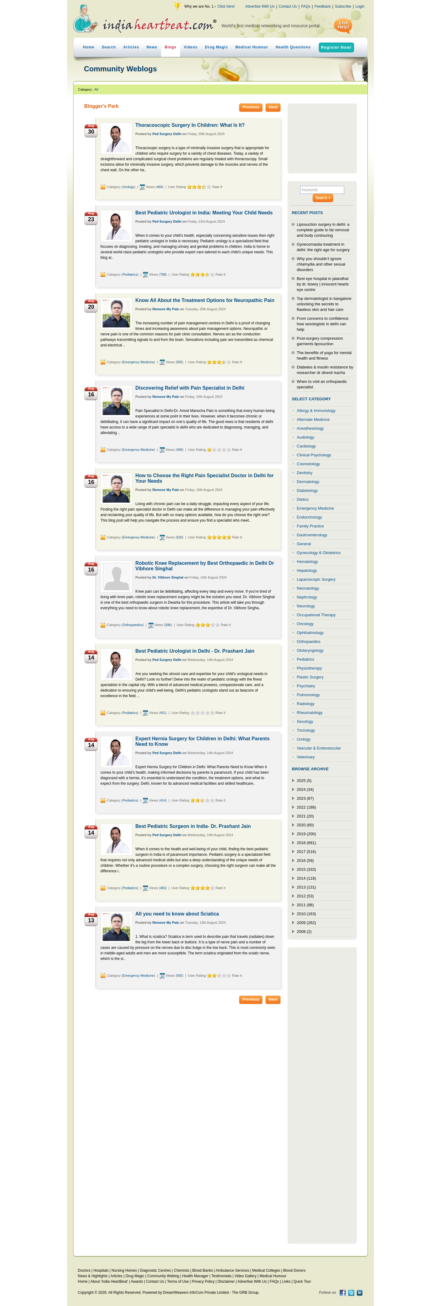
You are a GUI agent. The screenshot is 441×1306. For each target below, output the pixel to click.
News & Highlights (92, 1276)
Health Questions (293, 47)
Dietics (303, 499)
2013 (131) (306, 887)
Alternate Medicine (313, 419)
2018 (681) (306, 842)
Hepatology (307, 570)
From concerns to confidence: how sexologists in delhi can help (323, 324)
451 (162, 713)
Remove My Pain (166, 309)
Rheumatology (309, 712)
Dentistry (304, 472)
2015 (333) (306, 869)
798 (162, 274)
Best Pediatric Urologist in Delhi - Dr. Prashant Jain (194, 651)
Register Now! (336, 47)
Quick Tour (302, 1281)
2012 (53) (305, 896)
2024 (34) (305, 789)
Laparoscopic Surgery (316, 579)
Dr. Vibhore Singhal (168, 577)
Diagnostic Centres (155, 1270)
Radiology (306, 703)
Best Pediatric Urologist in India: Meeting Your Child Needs (204, 212)
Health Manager (195, 1276)
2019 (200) (306, 834)
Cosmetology (308, 464)
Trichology (306, 730)
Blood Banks (202, 1270)
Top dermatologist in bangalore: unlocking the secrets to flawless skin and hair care (324, 304)
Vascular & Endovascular (319, 748)
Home (88, 47)
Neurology (306, 606)
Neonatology (308, 588)
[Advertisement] (322, 138)
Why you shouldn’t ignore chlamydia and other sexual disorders (321, 264)
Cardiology (306, 446)
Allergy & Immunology (316, 410)
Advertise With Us (259, 6)
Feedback (323, 6)
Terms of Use (178, 1281)
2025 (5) (304, 780)
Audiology (305, 437)
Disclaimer (226, 1281)
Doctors (84, 1270)
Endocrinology (309, 517)
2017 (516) (306, 851)
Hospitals (100, 1270)
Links (286, 1281)
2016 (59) (305, 860)
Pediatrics (130, 274)
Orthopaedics (132, 625)
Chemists (181, 1270)
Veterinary (306, 757)
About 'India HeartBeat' (109, 1281)
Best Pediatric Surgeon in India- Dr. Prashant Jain (193, 826)
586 (168, 625)
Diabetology (307, 490)
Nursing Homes (124, 1270)
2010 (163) (306, 914)
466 (159, 187)
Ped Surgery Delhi (167, 134)
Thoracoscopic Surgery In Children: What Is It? (190, 125)
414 (162, 800)
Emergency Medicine (138, 362)
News (151, 47)
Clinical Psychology (314, 455)
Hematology (307, 561)
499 (179, 449)
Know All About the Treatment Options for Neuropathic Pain (204, 300)
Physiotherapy (309, 668)
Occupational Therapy (316, 615)
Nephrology (307, 597)
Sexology (305, 721)
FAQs (305, 6)
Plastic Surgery (310, 677)
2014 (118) (306, 878)
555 (179, 975)
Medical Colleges (266, 1270)
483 (162, 888)
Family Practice (310, 526)
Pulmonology (308, 695)
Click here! (226, 6)
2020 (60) (305, 825)
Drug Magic (216, 47)
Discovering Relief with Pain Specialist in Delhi (189, 388)
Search (109, 47)
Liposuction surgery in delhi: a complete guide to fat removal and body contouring (323, 230)
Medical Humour (252, 47)
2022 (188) (306, 807)
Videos (191, 47)
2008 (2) (304, 931)
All (96, 89)
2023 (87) (305, 798)
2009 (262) (306, 922)
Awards (137, 1281)
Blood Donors (294, 1270)
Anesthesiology (310, 428)
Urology (128, 187)
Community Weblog (163, 1276)
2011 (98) (305, 905)
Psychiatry (306, 686)
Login (360, 6)
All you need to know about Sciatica (177, 913)
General (304, 544)
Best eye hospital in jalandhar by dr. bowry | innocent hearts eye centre (323, 284)
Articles (131, 47)
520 (179, 537)
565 (179, 362)
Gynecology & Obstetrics (319, 552)
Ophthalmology (310, 632)
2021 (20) (305, 816)
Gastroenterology (312, 535)
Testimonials (221, 1276)
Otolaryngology (310, 650)
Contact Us (288, 6)
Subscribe (343, 6)
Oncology (305, 623)
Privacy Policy (203, 1281)
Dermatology (308, 481)
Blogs (170, 47)
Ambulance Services (232, 1270)
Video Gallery (246, 1276)
